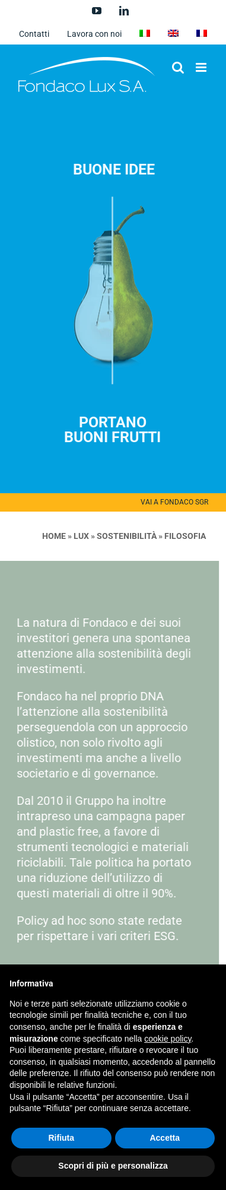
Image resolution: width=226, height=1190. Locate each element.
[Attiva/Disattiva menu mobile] (202, 67)
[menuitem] (145, 34)
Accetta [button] (164, 1138)
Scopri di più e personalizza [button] (112, 1165)
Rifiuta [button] (61, 1138)
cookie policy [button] (167, 1038)
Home (51, 536)
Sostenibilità (124, 536)
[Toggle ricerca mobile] (178, 67)
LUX (78, 536)
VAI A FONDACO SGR (174, 502)
